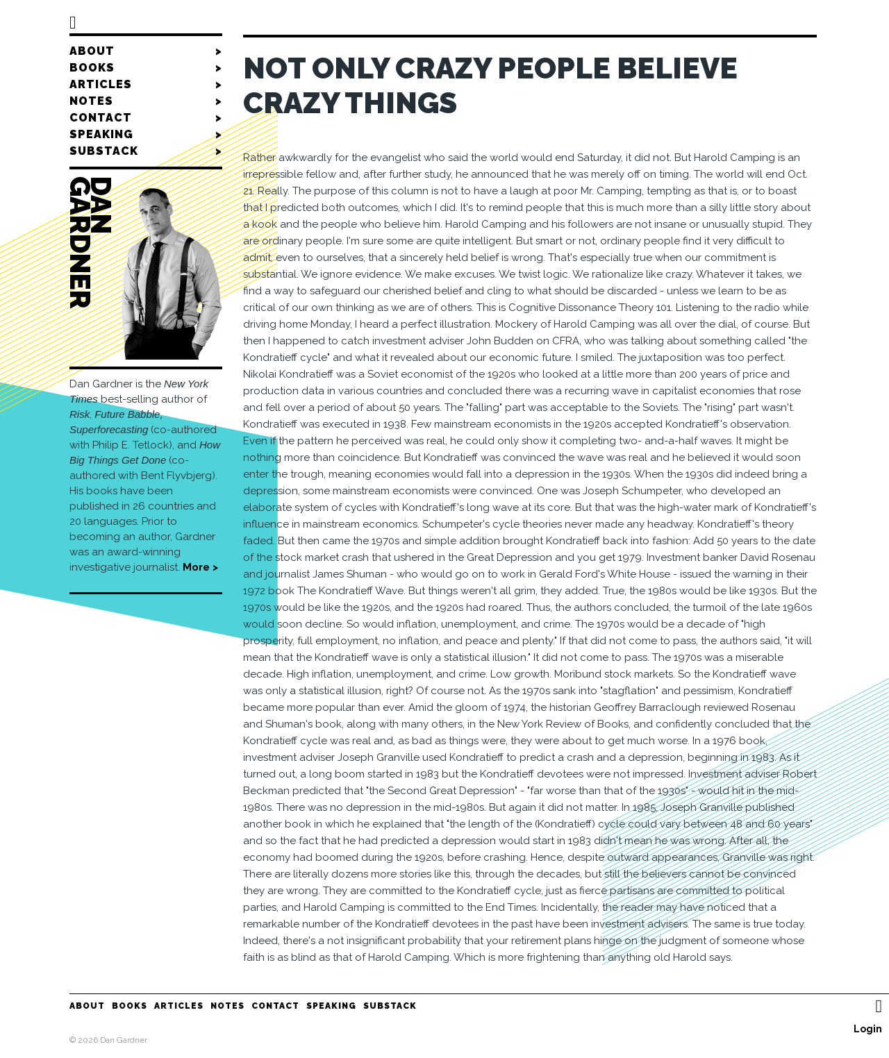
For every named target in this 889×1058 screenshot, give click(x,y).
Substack (145, 151)
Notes (145, 101)
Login (868, 1028)
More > (200, 567)
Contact (145, 118)
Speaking (145, 134)
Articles (145, 84)
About (145, 51)
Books (145, 68)
